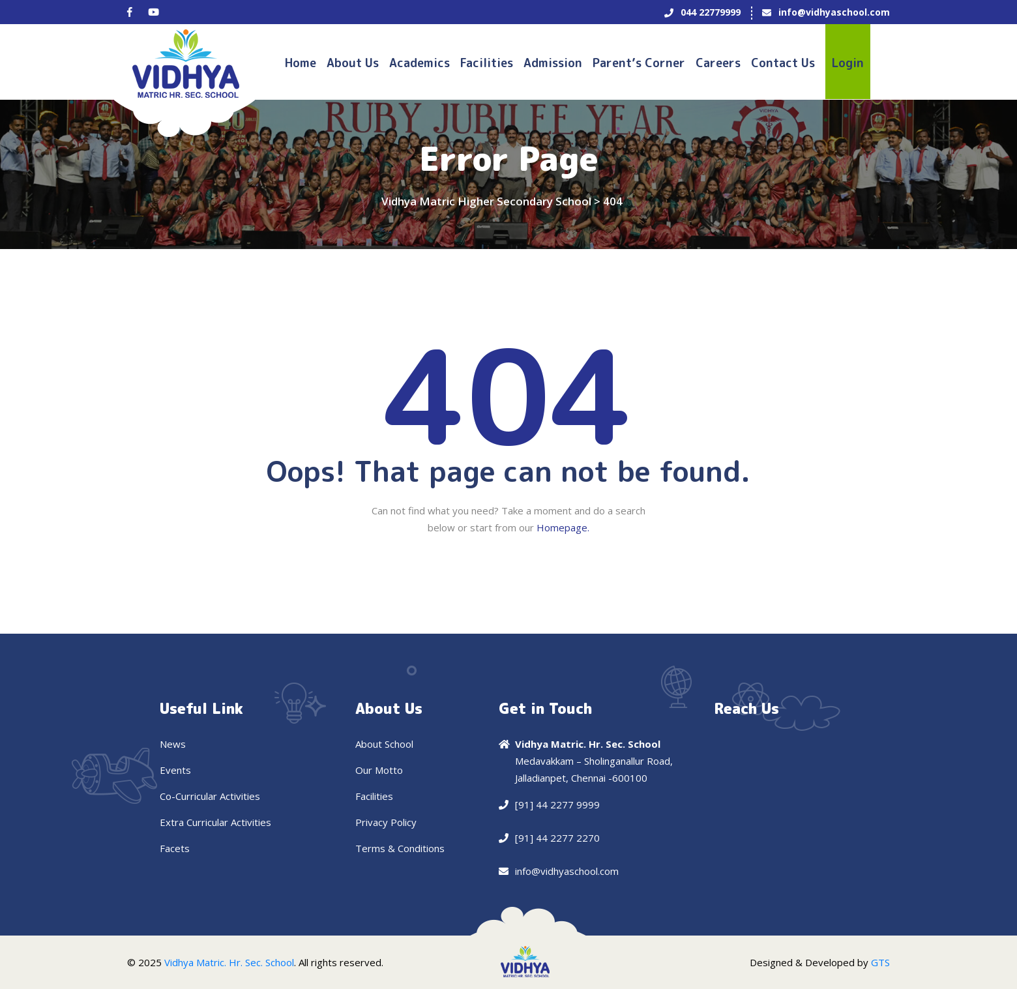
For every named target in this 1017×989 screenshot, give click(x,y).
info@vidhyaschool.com (834, 12)
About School (384, 743)
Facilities (486, 63)
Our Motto (379, 769)
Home (300, 63)
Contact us (783, 63)
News (173, 743)
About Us (353, 63)
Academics (419, 63)
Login (848, 63)
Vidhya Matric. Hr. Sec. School (229, 962)
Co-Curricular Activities (210, 796)
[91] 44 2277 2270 (557, 837)
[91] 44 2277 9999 (557, 804)
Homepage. (563, 527)
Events (175, 769)
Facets (175, 848)
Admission (552, 63)
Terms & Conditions (400, 848)
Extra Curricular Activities (215, 822)
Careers (718, 63)
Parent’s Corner (639, 63)
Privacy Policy (386, 822)
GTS (880, 962)
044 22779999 (711, 12)
